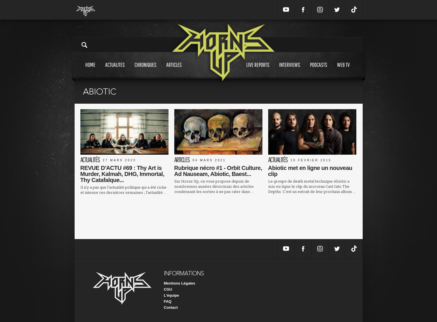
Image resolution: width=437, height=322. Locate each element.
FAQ (168, 301)
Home (90, 70)
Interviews (289, 70)
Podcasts (318, 70)
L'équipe (171, 295)
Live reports (257, 70)
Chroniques (145, 70)
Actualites (115, 70)
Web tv (343, 70)
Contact (171, 307)
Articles (174, 70)
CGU (168, 289)
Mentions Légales (179, 283)
